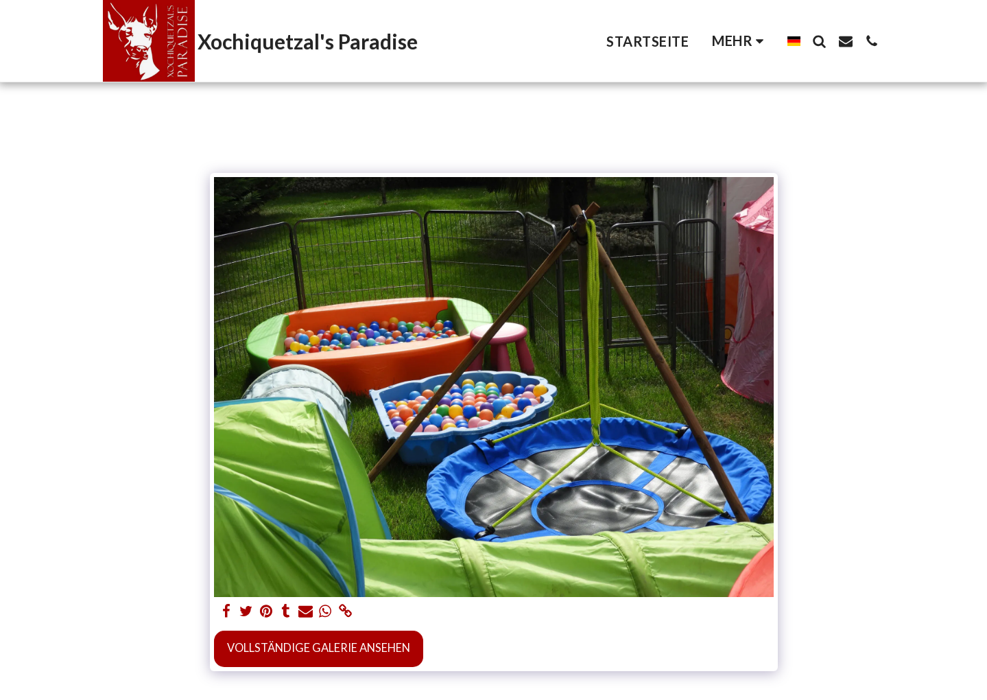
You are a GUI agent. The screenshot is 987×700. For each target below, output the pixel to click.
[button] (819, 41)
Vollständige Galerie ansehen (318, 648)
